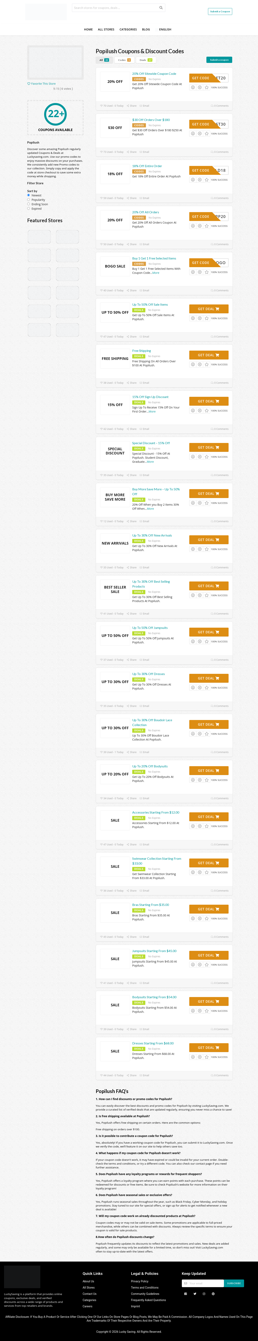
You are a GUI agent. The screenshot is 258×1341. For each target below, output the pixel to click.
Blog (146, 29)
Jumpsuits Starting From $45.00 (154, 951)
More (155, 273)
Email (144, 105)
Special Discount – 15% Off (151, 443)
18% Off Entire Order (147, 166)
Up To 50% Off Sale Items (150, 304)
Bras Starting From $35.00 (150, 905)
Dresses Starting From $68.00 (153, 1043)
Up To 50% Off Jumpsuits (150, 627)
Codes (124, 60)
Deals (146, 60)
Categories (128, 29)
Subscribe (234, 1283)
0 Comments (220, 105)
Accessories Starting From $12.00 (155, 812)
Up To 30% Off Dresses (148, 674)
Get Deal (208, 309)
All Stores (106, 29)
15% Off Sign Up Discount (150, 397)
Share (132, 105)
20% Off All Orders (145, 212)
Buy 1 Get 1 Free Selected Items (154, 258)
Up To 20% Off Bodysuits (150, 766)
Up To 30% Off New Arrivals (152, 535)
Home (88, 29)
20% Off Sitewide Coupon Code (154, 73)
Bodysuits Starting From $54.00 (154, 997)
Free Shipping (141, 350)
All (104, 60)
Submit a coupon (219, 59)
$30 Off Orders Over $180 (151, 120)
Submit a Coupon (220, 11)
